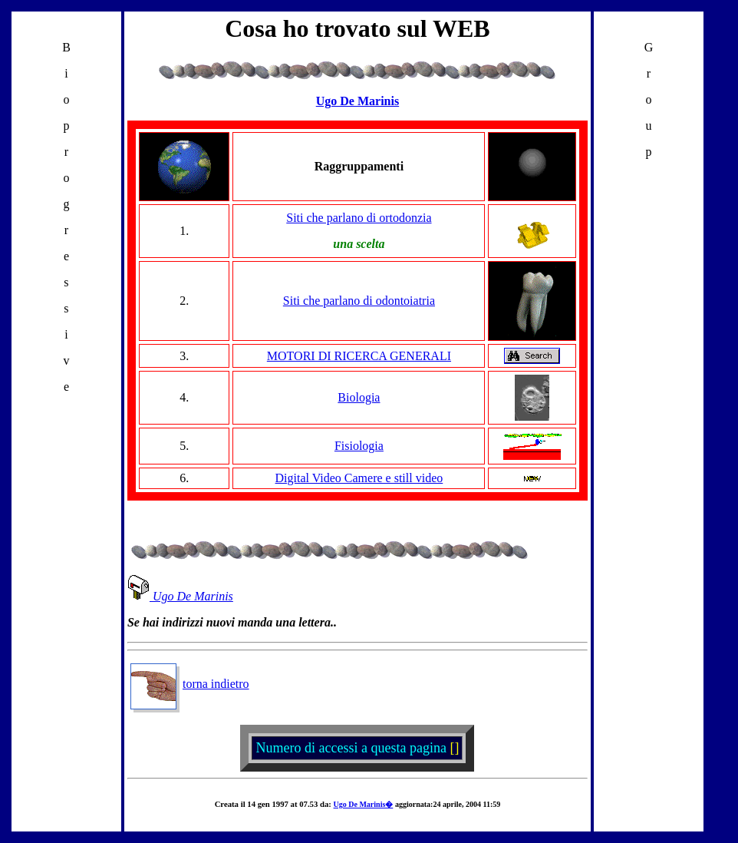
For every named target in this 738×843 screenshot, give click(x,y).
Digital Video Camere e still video (359, 477)
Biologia (359, 397)
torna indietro (189, 683)
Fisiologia (359, 445)
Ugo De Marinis (180, 596)
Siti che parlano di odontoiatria (359, 300)
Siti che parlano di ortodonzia (358, 217)
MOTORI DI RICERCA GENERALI (359, 355)
